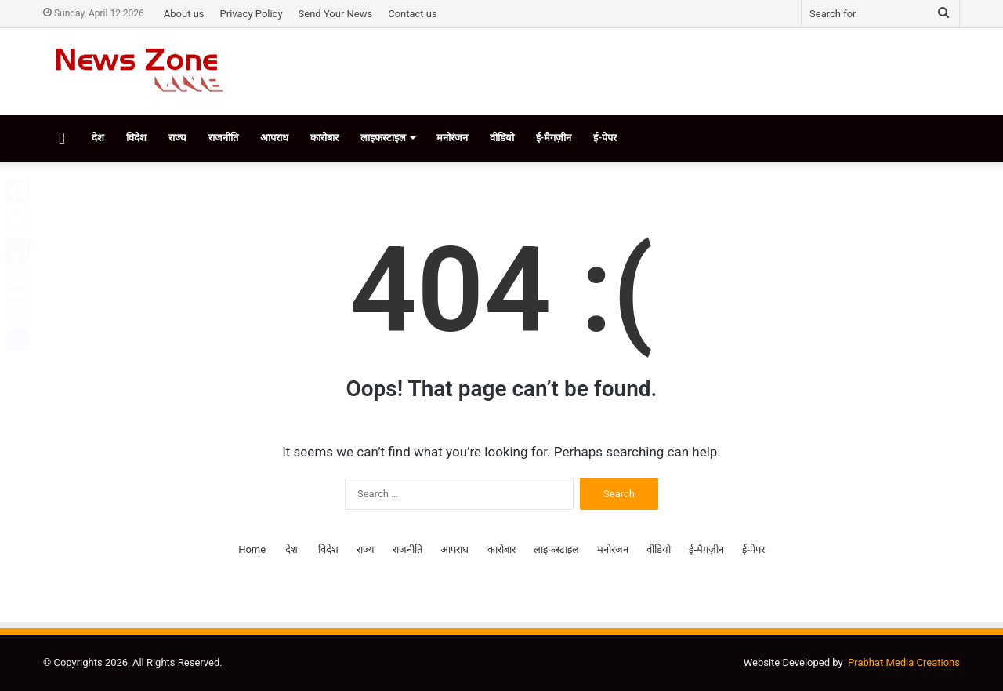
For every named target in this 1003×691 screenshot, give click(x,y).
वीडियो (502, 138)
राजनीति (223, 138)
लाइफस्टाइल (383, 138)
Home (252, 549)
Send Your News (336, 14)
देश (98, 138)
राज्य (177, 138)
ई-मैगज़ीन (554, 138)
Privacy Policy (251, 14)
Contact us (412, 14)
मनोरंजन (452, 138)
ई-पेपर (605, 138)
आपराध (274, 138)
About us (184, 14)
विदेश (136, 138)
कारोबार (324, 138)
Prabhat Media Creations (904, 662)
